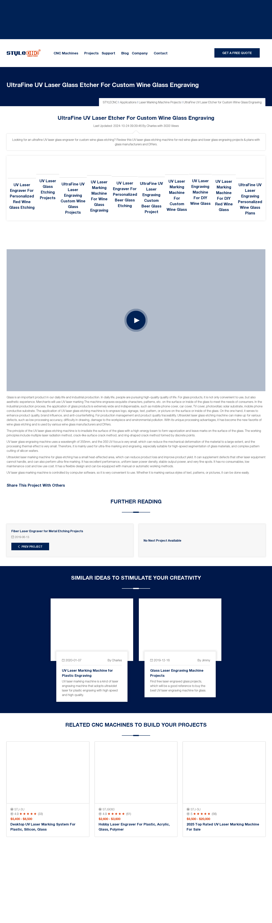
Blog (125, 53)
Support (108, 53)
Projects (91, 53)
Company (140, 53)
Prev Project (32, 546)
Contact (161, 53)
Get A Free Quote (237, 53)
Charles (152, 125)
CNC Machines (66, 53)
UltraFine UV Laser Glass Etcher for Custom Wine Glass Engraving (103, 84)
